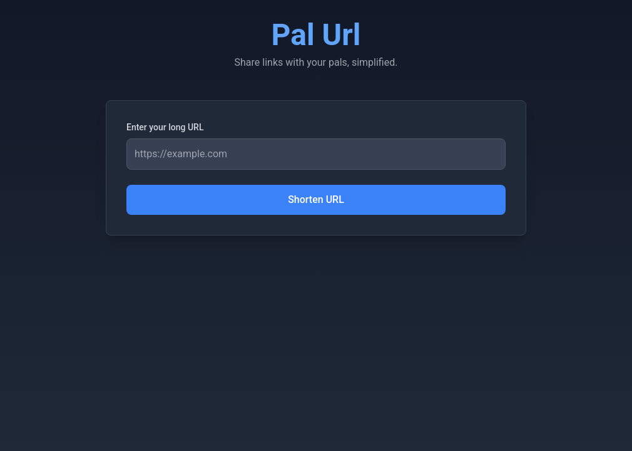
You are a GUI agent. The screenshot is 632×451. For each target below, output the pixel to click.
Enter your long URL (164, 127)
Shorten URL (316, 199)
